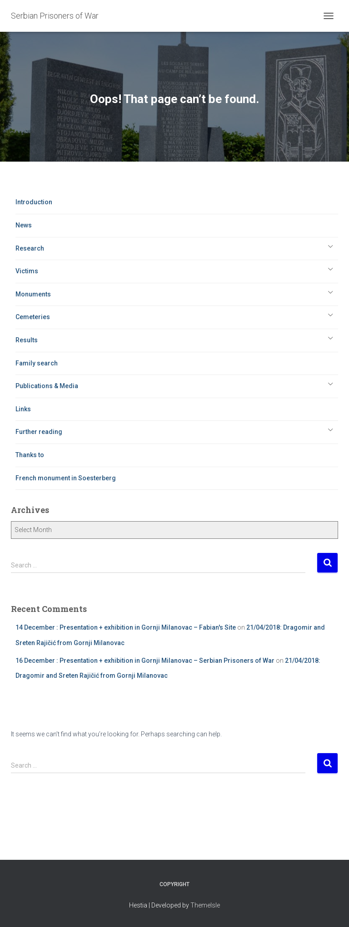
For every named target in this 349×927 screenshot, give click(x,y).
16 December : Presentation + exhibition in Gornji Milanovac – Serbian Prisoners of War (144, 660)
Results (26, 340)
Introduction (33, 202)
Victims (26, 271)
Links (23, 409)
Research (29, 248)
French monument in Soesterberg (65, 478)
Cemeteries (32, 317)
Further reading (38, 431)
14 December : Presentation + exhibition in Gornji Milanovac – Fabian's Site (125, 627)
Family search (36, 363)
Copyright (174, 884)
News (23, 225)
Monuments (33, 294)
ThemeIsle (205, 905)
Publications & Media (46, 386)
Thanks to (29, 455)
